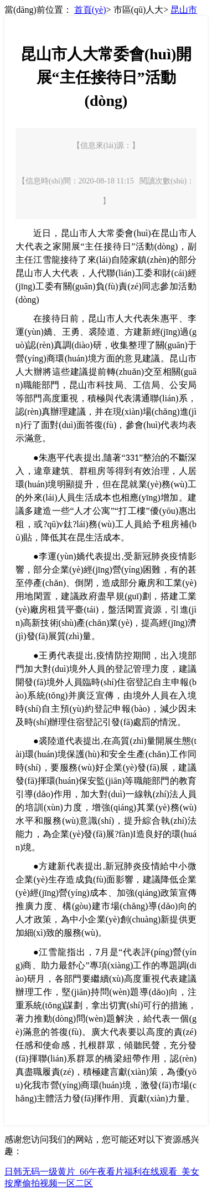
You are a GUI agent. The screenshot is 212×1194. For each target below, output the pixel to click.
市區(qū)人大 (138, 9)
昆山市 (183, 9)
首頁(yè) (90, 9)
